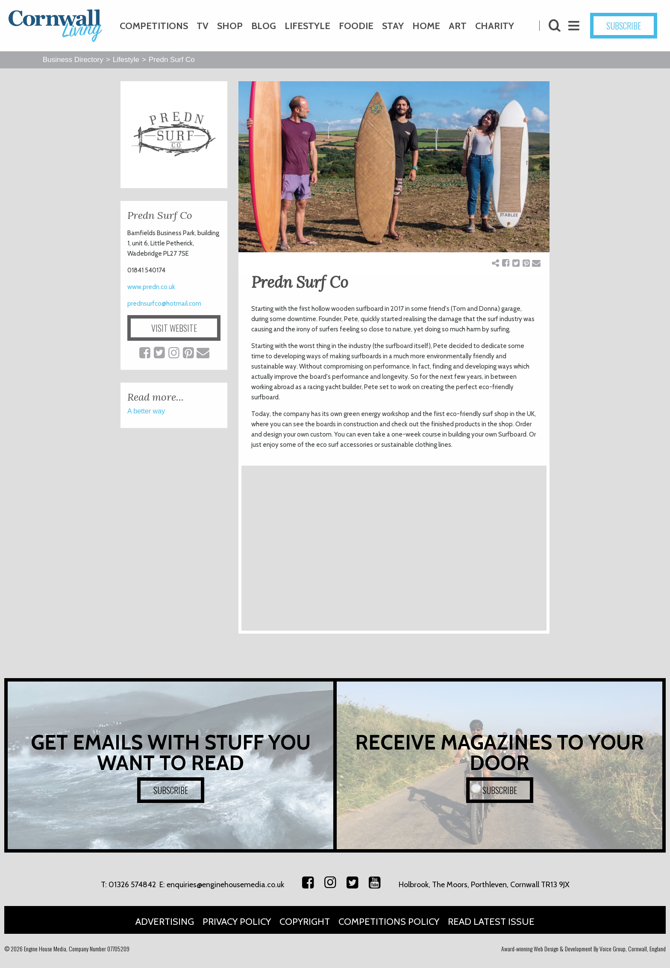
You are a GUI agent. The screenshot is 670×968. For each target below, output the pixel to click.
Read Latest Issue (491, 921)
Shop (230, 26)
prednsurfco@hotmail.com (164, 303)
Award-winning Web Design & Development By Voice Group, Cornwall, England (583, 948)
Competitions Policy (388, 921)
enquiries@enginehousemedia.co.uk (225, 884)
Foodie (356, 26)
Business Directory (73, 60)
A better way (146, 411)
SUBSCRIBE (623, 25)
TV (203, 26)
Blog (263, 26)
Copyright (304, 921)
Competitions (154, 26)
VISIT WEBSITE (174, 328)
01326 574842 (132, 884)
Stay (393, 26)
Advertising (164, 921)
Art (458, 26)
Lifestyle (307, 26)
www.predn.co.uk (151, 287)
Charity (494, 26)
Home (426, 26)
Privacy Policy (237, 921)
